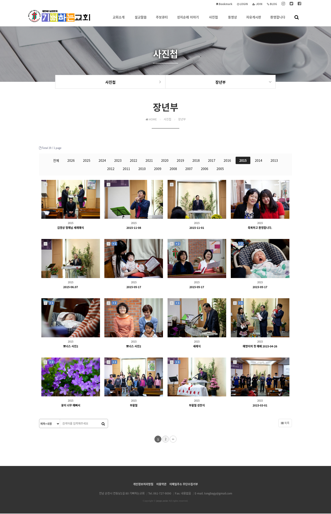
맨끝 (173, 439)
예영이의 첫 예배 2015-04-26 (260, 346)
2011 (126, 169)
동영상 (232, 20)
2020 (164, 160)
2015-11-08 (133, 228)
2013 (274, 160)
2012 (110, 169)
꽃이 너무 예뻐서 (70, 406)
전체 (56, 160)
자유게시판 (253, 20)
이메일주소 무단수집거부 (183, 485)
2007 (189, 169)
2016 (227, 160)
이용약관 (161, 485)
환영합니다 (277, 20)
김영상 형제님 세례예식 (70, 228)
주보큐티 (162, 20)
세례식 (197, 346)
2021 (149, 160)
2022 (133, 160)
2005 (220, 169)
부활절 (133, 406)
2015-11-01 (196, 228)
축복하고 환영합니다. (260, 228)
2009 (157, 169)
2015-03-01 (260, 406)
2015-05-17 (133, 287)
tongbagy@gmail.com (218, 494)
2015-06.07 (70, 287)
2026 (71, 160)
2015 (243, 160)
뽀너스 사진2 (70, 346)
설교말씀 (141, 20)
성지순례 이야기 (188, 20)
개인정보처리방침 (143, 485)
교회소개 (119, 20)
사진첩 (213, 20)
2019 (180, 160)
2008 (173, 169)
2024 (102, 160)
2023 (118, 160)
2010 (142, 169)
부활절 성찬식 (197, 406)
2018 (196, 160)
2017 (211, 160)
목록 (285, 423)
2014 (258, 160)
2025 (86, 160)
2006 (204, 169)
